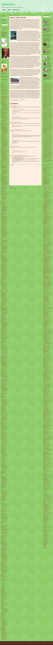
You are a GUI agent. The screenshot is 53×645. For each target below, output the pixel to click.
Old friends (44, 536)
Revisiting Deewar (4, 458)
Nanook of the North (4, 386)
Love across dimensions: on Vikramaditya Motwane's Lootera (4, 120)
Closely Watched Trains (4, 376)
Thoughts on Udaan (4, 274)
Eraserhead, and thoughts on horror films (4, 432)
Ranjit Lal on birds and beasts (46, 343)
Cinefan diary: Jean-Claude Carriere (4, 408)
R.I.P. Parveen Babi (4, 462)
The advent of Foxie (4, 497)
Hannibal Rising (45, 394)
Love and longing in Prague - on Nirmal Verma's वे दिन (47, 172)
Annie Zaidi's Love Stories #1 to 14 (47, 192)
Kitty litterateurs (45, 474)
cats (49, 147)
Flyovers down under (4, 510)
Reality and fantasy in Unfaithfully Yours (4, 309)
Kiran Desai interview (45, 430)
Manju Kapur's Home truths (46, 419)
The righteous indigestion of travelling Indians (4, 555)
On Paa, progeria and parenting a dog (4, 499)
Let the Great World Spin (46, 290)
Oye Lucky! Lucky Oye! (4, 329)
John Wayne (44, 110)
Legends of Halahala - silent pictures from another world (46, 182)
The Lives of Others (4, 333)
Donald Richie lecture (4, 447)
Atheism (45, 90)
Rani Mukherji (48, 129)
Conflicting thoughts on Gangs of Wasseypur (4, 167)
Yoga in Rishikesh (45, 501)
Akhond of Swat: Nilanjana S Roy (3, 587)
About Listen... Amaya (4, 143)
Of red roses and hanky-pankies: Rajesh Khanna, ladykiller (4, 234)
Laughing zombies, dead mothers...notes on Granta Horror (47, 232)
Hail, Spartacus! (3, 435)
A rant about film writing (4, 528)
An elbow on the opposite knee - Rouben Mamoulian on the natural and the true (4, 124)
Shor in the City (3, 226)
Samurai (47, 133)
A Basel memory (45, 529)
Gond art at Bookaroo (45, 341)
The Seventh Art (3, 633)
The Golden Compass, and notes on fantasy (4, 357)
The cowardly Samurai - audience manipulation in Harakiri (4, 259)
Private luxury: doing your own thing (47, 494)
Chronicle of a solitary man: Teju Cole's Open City (47, 240)
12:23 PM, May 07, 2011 (18, 140)
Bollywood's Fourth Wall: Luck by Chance (4, 326)
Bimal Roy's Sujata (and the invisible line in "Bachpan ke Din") (4, 145)
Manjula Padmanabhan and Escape (47, 342)
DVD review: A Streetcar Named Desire (4, 347)
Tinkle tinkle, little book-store (46, 193)
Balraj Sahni (49, 90)
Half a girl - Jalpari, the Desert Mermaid (4, 165)
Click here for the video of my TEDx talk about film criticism (4, 77)
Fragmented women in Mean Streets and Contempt (4, 248)
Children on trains (4, 551)
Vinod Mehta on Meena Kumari (46, 179)
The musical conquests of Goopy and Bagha (4, 246)
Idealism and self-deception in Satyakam (4, 231)
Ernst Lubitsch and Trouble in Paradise (4, 332)
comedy (46, 149)
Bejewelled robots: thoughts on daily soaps (4, 548)
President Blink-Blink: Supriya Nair (4, 621)
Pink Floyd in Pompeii (4, 457)
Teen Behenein (3, 206)
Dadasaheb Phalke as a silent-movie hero (4, 220)
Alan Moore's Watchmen (46, 411)
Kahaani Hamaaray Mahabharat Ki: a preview (4, 479)
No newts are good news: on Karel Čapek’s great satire (47, 265)
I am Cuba (3, 200)
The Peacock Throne (45, 392)
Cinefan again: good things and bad (4, 566)
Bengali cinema (45, 91)
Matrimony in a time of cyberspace (4, 496)
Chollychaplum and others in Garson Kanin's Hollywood (46, 287)
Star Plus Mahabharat (46, 137)
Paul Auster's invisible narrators (46, 393)
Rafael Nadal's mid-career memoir (47, 250)
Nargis (50, 118)
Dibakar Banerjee (45, 95)
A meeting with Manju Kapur (46, 348)
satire (44, 157)
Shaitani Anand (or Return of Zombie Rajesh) (4, 180)
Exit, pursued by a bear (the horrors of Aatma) (4, 140)
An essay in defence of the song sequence (4, 104)
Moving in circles (45, 522)
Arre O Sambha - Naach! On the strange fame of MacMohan (4, 132)
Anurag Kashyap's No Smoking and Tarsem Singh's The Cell (4, 364)
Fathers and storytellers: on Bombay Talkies (4, 133)
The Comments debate (46, 531)
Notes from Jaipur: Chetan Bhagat (47, 332)
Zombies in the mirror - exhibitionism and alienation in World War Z (46, 177)
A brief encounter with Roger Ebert (4, 135)
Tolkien (49, 139)
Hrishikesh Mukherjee (45, 104)
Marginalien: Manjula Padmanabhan (4, 613)
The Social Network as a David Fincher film (4, 251)
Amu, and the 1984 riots (4, 467)
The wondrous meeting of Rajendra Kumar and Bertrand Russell (4, 218)
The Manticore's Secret (46, 438)
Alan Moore (47, 84)
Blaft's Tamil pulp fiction (46, 299)
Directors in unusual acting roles (4, 222)
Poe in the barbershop (45, 538)
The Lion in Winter (4, 368)
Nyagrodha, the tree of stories (46, 412)
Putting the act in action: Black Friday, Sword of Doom (4, 194)
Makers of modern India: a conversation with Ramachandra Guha (47, 279)
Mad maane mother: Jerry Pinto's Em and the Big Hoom (47, 207)
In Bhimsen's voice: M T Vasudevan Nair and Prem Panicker (47, 312)
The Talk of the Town (4, 356)
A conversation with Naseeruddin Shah (4, 293)
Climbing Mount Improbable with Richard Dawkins (47, 346)
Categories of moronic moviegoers (4, 550)
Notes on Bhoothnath (4, 346)
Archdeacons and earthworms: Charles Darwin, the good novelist (47, 277)
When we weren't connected (3, 581)
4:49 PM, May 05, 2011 (16, 134)
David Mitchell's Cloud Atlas (46, 486)
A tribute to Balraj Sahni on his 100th (4, 136)
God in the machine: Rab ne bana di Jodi (4, 330)
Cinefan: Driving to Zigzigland (4, 372)
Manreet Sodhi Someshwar (15, 129)
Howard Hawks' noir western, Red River (4, 230)
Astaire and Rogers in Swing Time (4, 360)
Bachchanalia (3, 441)
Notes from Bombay (45, 509)
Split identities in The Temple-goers (47, 307)
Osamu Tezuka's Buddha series (47, 395)
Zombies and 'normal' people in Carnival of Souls (4, 279)
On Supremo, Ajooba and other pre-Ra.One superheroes (4, 208)
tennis (44, 160)
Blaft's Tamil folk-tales (45, 327)
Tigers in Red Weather (45, 441)
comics (49, 149)
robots (50, 156)
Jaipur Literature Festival (46, 108)
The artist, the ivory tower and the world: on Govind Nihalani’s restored (49, 21)
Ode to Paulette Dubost (4, 205)
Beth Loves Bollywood (4, 593)
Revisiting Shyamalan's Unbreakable (4, 402)
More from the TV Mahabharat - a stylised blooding (49, 28)
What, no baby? (3, 578)
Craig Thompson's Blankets (46, 385)
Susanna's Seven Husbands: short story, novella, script (47, 262)
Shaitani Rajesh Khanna (47, 134)
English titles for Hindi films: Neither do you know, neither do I (47, 38)
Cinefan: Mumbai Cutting (4, 337)
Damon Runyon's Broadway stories (47, 256)
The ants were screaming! (4, 401)
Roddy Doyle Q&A (45, 306)
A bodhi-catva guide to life (46, 190)
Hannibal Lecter (48, 101)
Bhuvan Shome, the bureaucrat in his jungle (4, 116)
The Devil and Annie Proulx (46, 340)
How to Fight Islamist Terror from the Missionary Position (47, 215)
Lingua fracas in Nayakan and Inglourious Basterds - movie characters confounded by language (5, 97)
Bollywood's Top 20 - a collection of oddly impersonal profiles (47, 227)
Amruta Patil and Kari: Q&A (46, 364)
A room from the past (45, 541)
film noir (50, 150)
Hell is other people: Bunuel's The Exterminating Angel (4, 257)
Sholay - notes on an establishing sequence (4, 216)
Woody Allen (47, 143)
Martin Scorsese (45, 117)
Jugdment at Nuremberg (4, 379)
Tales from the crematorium (46, 495)
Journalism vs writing (45, 534)
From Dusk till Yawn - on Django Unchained (4, 142)
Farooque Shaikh (45, 98)
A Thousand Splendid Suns (46, 387)
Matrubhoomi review (4, 448)
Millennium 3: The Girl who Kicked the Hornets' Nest (47, 314)
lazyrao (13, 146)
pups (48, 156)
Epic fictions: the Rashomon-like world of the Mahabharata (47, 260)
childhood (44, 148)
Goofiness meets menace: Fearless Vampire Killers (4, 389)
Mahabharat (49, 114)
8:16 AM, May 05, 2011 (21, 129)
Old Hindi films (46, 123)
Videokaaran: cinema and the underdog (4, 197)
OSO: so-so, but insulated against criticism (4, 362)
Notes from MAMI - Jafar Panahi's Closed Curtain (4, 108)
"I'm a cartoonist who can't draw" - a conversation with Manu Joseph (47, 201)
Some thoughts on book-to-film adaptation (4, 199)
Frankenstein (44, 99)
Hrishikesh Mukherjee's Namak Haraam (4, 269)
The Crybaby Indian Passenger (4, 553)
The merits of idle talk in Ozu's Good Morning (4, 264)
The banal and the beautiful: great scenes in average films (4, 228)
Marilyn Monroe (45, 116)
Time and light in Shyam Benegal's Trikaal (4, 156)
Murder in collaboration (46, 248)
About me (4, 9)
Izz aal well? (3, 297)
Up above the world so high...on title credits (4, 225)
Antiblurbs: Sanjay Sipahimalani (4, 591)
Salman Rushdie (47, 132)
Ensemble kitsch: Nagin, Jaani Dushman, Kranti (4, 380)
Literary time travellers (45, 165)
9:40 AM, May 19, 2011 (26, 155)
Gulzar (44, 101)
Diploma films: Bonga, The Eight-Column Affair (5, 323)
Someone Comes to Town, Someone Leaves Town (46, 408)
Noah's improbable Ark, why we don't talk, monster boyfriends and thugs (47, 286)
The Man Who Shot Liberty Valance (4, 406)
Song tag (44, 533)
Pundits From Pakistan (45, 469)
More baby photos (4, 500)
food (45, 151)
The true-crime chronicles (46, 194)
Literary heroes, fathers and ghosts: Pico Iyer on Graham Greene (47, 230)
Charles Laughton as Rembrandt (4, 304)
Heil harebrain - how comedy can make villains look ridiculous (4, 139)
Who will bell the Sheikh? (4, 529)
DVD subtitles (3, 534)
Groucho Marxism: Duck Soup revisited (4, 418)
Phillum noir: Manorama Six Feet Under (4, 359)
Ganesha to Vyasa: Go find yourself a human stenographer (4, 484)
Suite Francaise (45, 389)
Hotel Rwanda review (4, 449)
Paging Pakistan (45, 334)
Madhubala (45, 114)
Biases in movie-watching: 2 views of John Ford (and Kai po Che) (4, 113)
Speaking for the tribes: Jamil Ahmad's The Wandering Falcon (47, 267)
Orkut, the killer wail (4, 554)
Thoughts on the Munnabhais (3, 397)
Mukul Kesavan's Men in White (46, 384)
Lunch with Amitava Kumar (46, 388)
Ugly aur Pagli (3, 334)
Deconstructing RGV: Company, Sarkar (4, 434)
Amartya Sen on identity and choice (47, 420)
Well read (44, 471)
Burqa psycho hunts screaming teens (4, 338)
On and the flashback (49, 44)
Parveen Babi (47, 125)
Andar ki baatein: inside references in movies (4, 187)
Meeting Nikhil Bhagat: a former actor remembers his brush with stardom (4, 129)
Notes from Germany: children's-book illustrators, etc (47, 323)
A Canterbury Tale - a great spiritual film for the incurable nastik (4, 173)
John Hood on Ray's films (46, 357)
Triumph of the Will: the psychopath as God (4, 265)
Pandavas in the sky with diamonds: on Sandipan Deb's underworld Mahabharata (46, 181)
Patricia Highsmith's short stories (47, 379)
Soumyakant (13, 140)
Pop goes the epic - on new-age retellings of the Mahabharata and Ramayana (47, 168)
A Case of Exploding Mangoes (46, 347)
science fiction (48, 157)
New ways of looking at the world (47, 498)
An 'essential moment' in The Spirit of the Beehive (4, 235)
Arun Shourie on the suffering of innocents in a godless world (47, 252)
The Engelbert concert (45, 532)
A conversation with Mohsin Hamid (47, 386)
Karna (47, 111)
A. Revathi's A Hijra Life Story (46, 246)
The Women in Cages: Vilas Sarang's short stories (46, 410)
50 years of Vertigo (4, 341)
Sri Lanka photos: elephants (46, 497)
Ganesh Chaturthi (24, 26)
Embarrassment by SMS (4, 535)
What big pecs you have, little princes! (4, 487)
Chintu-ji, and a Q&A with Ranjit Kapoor (4, 312)
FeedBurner (4, 28)
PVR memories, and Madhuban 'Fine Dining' (4, 517)
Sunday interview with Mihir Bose (47, 480)
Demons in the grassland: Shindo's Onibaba (4, 303)
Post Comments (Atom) (15, 188)
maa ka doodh (44, 154)
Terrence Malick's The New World (4, 422)
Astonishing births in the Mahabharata (46, 511)
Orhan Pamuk (46, 124)
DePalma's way (3, 461)
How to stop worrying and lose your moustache (4, 261)
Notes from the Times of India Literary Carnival (46, 236)
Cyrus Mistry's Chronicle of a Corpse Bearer (46, 212)
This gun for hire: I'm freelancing (47, 530)
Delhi (48, 94)
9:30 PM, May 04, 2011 (19, 122)
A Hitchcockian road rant (4, 560)
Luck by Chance (49, 113)
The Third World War (45, 404)
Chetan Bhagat (48, 93)
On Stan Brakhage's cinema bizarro (4, 153)
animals (46, 144)
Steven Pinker (47, 138)
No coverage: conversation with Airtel (4, 569)
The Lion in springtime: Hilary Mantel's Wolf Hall (46, 321)
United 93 (3, 398)
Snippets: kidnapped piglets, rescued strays (46, 264)
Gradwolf (3, 606)
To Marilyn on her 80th (4, 412)
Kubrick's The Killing (4, 328)
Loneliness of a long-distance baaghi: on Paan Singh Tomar (4, 178)
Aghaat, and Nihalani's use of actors (4, 314)
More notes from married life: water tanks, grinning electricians (4, 493)
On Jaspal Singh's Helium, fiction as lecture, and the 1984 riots (47, 174)
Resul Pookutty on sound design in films (4, 155)
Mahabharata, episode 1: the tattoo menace (48, 50)
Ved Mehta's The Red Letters (46, 481)
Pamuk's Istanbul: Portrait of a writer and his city (46, 459)
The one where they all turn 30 (46, 537)
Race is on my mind (4, 351)
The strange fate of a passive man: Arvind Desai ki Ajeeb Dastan (4, 171)
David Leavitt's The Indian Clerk (47, 377)
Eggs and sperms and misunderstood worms (45, 297)
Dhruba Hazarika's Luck (46, 313)
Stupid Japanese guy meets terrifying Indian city (46, 222)
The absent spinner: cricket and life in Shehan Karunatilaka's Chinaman (47, 270)
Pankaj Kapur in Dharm (4, 352)
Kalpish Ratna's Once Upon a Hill (47, 202)
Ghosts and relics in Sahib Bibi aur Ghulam (4, 201)
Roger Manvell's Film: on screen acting (4, 443)
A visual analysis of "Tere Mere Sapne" (4, 86)
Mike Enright (3, 615)
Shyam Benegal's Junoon (4, 390)
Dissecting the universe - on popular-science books (46, 204)
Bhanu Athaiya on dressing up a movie (4, 295)
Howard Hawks (49, 103)
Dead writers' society (45, 191)
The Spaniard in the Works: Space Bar (4, 634)
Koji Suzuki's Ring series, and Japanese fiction (46, 373)
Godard (48, 99)
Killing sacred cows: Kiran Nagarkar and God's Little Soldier (47, 425)
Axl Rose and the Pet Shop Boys (47, 508)
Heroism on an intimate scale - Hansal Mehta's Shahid (4, 106)
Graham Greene (45, 100)
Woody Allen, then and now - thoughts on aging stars (4, 162)
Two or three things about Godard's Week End (4, 307)
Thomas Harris (46, 139)
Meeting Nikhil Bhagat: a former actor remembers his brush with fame (49, 63)
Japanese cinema (49, 109)
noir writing (48, 154)
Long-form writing (15, 9)
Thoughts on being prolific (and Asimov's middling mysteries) (46, 245)
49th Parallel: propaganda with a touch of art (4, 210)
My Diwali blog (45, 540)
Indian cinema (13, 100)
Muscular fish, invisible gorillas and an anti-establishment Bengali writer (47, 282)
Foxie (49, 98)
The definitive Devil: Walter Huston (4, 316)
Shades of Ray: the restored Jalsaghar (4, 213)
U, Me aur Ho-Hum (4, 350)
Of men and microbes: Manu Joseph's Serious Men (46, 300)
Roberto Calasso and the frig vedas (47, 437)
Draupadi (49, 96)
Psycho (48, 127)
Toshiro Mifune (45, 140)
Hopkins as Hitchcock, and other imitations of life (4, 160)
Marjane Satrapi (49, 116)
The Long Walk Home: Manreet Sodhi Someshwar (4, 630)
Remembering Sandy (45, 542)
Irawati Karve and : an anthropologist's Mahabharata (49, 75)
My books (9, 9)
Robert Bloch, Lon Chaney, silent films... (4, 466)
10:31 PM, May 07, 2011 (17, 146)
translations (48, 160)
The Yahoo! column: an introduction (4, 288)
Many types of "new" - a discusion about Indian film (4, 147)
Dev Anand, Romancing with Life (47, 378)
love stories (48, 153)
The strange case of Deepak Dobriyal (4, 115)
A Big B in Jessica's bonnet (46, 390)
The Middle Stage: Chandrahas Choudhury (4, 632)
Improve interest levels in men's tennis (4, 559)
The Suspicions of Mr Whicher (46, 322)
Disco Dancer (45, 96)
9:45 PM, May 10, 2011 (18, 150)
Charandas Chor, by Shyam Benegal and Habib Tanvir (4, 102)
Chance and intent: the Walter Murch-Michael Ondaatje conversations (4, 150)
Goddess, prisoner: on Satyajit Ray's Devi (4, 182)
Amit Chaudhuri (49, 85)
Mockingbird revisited (45, 298)
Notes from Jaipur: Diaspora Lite (47, 331)
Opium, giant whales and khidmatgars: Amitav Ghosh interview (46, 352)
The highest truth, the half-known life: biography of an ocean (47, 269)
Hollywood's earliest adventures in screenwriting (4, 204)
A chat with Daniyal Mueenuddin (47, 333)
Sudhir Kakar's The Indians (46, 391)
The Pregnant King (45, 363)
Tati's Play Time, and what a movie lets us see (4, 298)
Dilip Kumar (50, 95)
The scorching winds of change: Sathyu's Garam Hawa (4, 285)
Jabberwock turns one (45, 527)
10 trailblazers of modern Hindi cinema (4, 151)
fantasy (44, 150)
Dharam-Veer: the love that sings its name (4, 409)
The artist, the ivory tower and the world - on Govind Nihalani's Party (4, 184)
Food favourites (45, 521)
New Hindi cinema (17, 100)
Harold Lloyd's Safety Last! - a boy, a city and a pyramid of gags (4, 90)
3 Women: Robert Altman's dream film (4, 267)
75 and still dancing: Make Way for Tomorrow (4, 176)
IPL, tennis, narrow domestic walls (47, 496)
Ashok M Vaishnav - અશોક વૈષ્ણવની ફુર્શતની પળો (17, 155)
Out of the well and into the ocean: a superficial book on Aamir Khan (47, 217)
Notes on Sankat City (4, 317)
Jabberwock (8, 4)
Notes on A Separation (4, 185)
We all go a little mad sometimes (4, 286)
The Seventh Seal (4, 459)
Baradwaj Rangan (4, 592)
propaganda (45, 156)
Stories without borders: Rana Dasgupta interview (46, 479)
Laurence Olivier (45, 113)
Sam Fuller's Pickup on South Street (4, 318)
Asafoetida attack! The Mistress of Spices (4, 417)
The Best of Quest (45, 247)
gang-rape (36, 88)
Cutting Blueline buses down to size (4, 544)
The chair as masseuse (46, 539)
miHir (13, 134)
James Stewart (44, 109)
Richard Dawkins (48, 130)
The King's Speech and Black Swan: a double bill (4, 240)
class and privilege (49, 148)
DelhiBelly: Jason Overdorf (3, 600)
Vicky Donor (49, 140)
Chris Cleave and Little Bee (46, 328)
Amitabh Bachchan (46, 86)
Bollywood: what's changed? (4, 451)
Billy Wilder (49, 91)
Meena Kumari (49, 117)
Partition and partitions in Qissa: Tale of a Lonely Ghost (4, 100)
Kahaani (48, 110)
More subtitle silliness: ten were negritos (4, 527)
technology (49, 159)
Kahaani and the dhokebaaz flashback (4, 190)
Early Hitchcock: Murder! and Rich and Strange (4, 325)
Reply (13, 114)
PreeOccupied (3, 620)
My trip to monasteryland (46, 535)
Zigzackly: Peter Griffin (4, 639)
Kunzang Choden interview (46, 470)
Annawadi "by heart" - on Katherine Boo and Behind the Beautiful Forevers (47, 221)
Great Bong (3, 607)
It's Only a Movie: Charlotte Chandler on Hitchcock (46, 432)
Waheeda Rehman (45, 142)
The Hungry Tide (45, 473)
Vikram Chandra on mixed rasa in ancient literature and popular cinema (47, 170)
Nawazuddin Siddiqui (45, 120)
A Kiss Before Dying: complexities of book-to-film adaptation (47, 258)
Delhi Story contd (3, 509)
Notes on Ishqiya (3, 296)
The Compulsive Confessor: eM (3, 628)
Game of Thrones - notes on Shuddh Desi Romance (5, 109)
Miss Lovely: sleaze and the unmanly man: (4, 93)
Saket (44, 132)
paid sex (50, 155)
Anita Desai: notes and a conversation (46, 372)
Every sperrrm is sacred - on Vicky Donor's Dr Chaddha (4, 189)
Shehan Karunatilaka (45, 135)
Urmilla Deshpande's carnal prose (47, 259)
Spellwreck (44, 523)
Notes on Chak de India (4, 369)
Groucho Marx (49, 100)
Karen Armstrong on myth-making (47, 436)
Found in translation (45, 166)
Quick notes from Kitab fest (46, 421)
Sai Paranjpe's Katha (4, 387)
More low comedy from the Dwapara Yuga (4, 485)
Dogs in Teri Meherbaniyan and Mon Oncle (4, 271)
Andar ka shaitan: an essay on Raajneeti (4, 277)
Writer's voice (44, 528)
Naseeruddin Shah (47, 119)
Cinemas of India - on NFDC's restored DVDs (4, 158)
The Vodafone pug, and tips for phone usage (4, 547)
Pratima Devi (44, 127)
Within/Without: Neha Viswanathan (4, 638)
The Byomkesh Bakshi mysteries (47, 415)
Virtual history (3, 460)
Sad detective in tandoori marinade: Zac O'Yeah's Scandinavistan (47, 272)
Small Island (44, 472)
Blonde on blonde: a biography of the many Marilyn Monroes (47, 196)
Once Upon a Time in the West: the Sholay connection (4, 472)
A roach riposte (45, 543)
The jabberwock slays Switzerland (4, 572)
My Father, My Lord (4, 370)
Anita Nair (47, 88)
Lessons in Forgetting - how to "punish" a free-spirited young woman (4, 127)
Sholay (50, 135)
